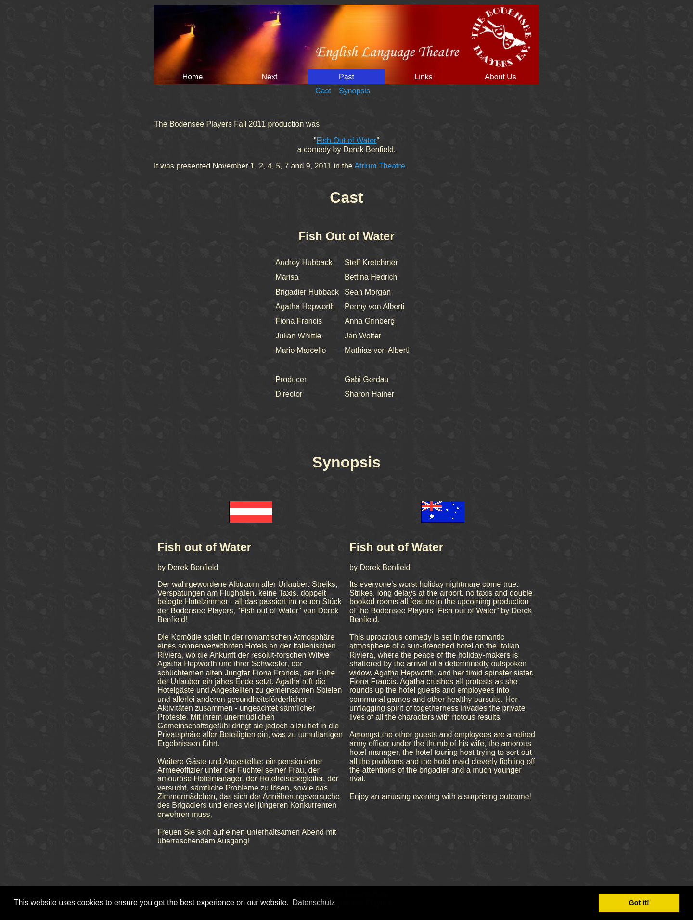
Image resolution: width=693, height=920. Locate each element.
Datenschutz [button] (313, 902)
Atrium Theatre (379, 166)
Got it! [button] (639, 903)
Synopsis (354, 91)
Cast (323, 91)
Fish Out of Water (347, 140)
